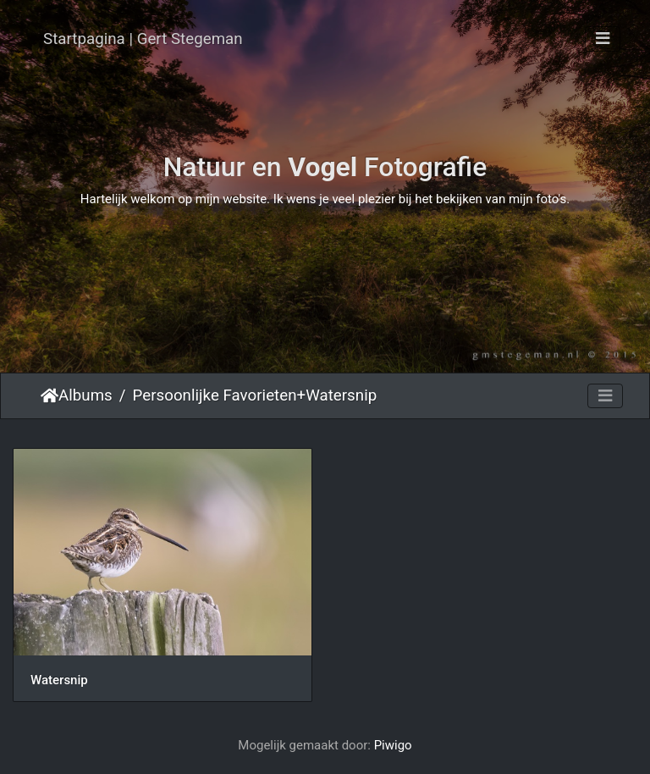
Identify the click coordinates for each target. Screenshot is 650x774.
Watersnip (341, 395)
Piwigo (393, 745)
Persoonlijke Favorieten (215, 395)
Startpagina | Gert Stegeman (143, 39)
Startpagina (49, 395)
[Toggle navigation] (602, 39)
